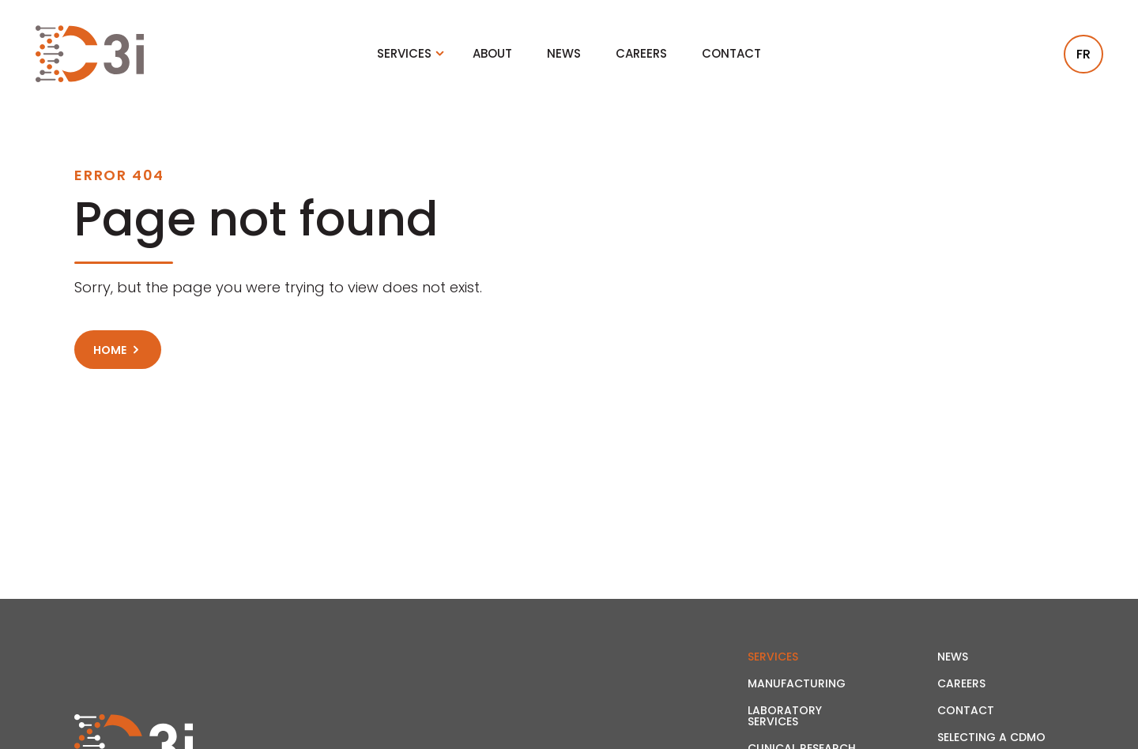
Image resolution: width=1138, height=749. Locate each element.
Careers (641, 53)
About (492, 53)
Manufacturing (797, 683)
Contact (731, 53)
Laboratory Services (785, 715)
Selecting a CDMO (991, 737)
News (564, 53)
